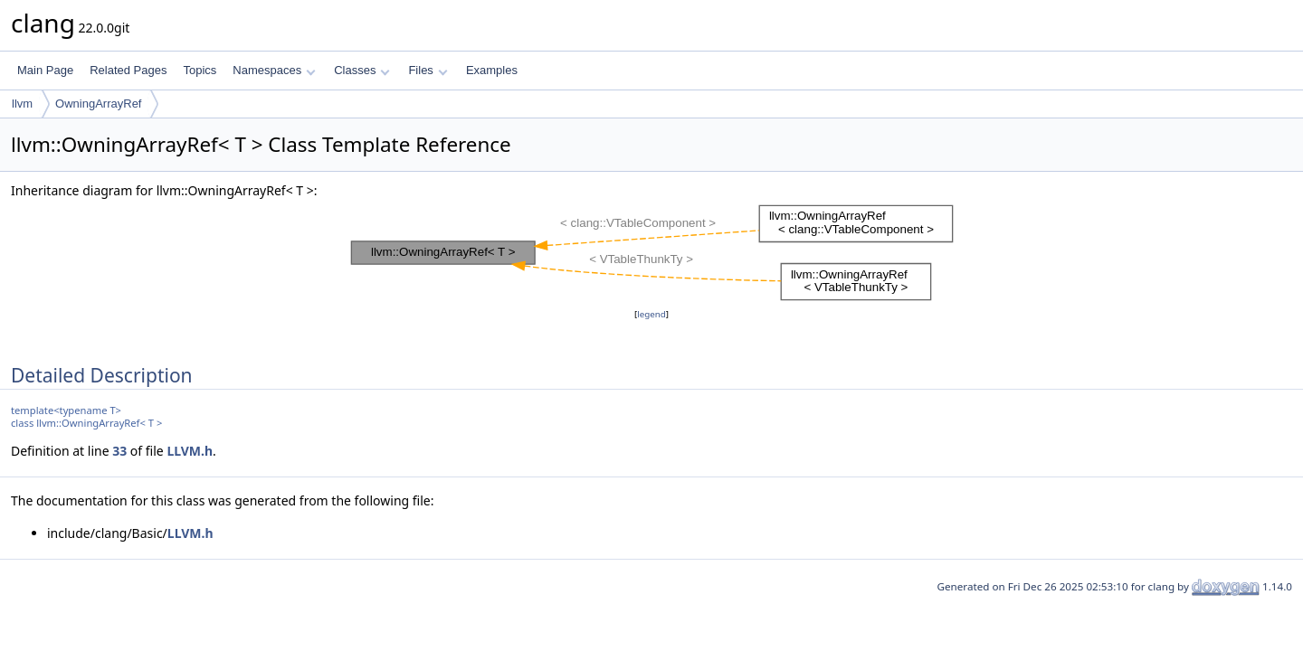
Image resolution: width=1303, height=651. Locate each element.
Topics (199, 70)
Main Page (45, 70)
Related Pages (128, 70)
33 (119, 450)
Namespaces (274, 70)
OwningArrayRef (98, 103)
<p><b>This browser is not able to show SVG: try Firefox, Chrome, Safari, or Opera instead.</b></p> (652, 253)
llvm (22, 103)
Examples (492, 70)
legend (651, 314)
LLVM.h (189, 450)
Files (427, 70)
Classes (362, 70)
